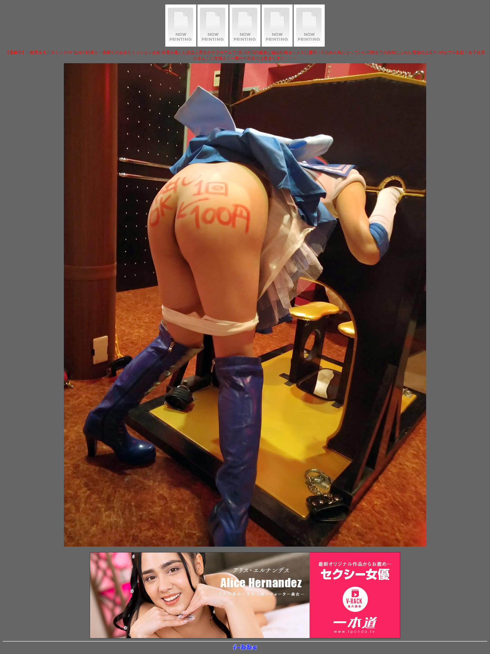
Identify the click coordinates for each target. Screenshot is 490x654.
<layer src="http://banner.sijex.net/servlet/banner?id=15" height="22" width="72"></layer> (245, 647)
